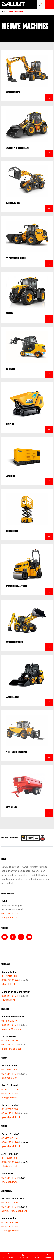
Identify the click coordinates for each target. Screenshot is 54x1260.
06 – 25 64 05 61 (9, 1069)
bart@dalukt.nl (9, 1097)
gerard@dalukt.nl (10, 1117)
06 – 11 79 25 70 (9, 1222)
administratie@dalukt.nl (14, 1211)
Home (4, 12)
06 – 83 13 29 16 (9, 1202)
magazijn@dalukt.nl (11, 1029)
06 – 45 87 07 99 (10, 1089)
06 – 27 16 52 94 (9, 1109)
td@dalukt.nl (8, 984)
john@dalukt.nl (9, 1077)
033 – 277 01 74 (9, 913)
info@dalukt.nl (9, 917)
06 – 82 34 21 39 (9, 976)
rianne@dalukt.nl (10, 1230)
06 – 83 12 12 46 (9, 1020)
